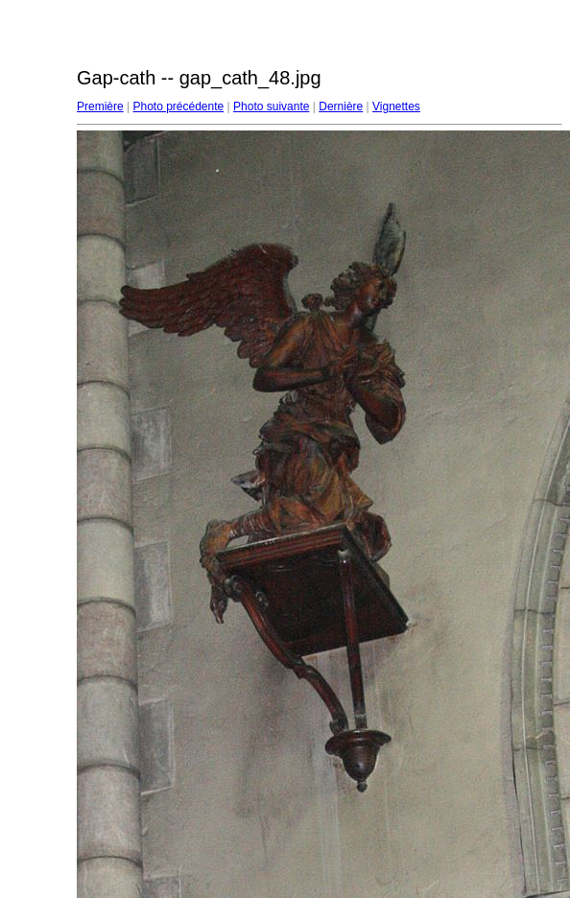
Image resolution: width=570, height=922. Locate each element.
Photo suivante (271, 106)
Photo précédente (178, 106)
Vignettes (396, 106)
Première (100, 106)
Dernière (341, 106)
